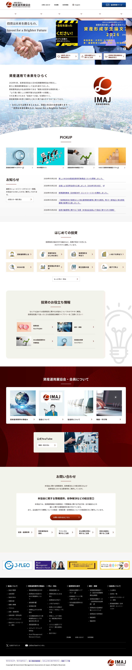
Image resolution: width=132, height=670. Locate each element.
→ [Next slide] (121, 49)
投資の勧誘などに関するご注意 (90, 56)
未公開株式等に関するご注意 (85, 532)
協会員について (116, 13)
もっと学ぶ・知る (60, 279)
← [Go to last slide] (118, 49)
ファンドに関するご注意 (64, 532)
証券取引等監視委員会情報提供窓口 (115, 56)
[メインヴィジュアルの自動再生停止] (124, 49)
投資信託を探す (76, 13)
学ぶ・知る (56, 13)
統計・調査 (97, 13)
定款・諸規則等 (24, 532)
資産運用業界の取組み (34, 13)
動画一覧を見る (44, 445)
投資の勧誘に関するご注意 (104, 532)
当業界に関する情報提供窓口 (65, 56)
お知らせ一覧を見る (15, 200)
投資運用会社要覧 (43, 532)
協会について (12, 13)
